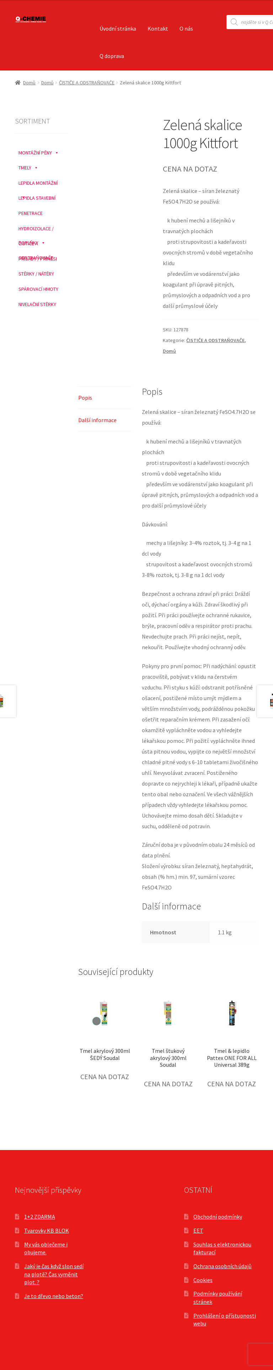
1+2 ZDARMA (39, 1216)
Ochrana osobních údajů (222, 1266)
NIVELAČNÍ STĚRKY (37, 304)
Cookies (203, 1280)
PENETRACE (30, 213)
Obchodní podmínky (217, 1216)
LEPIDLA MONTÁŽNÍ (38, 183)
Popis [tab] (85, 397)
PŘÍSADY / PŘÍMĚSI (37, 259)
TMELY (28, 166)
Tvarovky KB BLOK (46, 1230)
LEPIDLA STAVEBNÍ (36, 198)
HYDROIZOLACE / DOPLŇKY (36, 228)
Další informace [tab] (97, 420)
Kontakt (158, 28)
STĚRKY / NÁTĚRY (36, 274)
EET (198, 1230)
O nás (186, 28)
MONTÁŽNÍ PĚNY (38, 151)
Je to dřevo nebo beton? (53, 1296)
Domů (29, 82)
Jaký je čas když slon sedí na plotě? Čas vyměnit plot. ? (54, 1274)
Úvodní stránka (118, 28)
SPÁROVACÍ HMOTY (38, 289)
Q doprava (112, 55)
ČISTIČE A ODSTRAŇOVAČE (86, 82)
